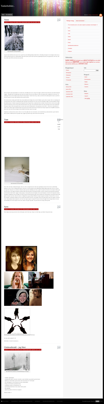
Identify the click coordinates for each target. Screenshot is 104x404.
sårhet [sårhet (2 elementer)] (73, 63)
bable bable (27, 22)
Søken (69, 36)
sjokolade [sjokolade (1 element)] (98, 62)
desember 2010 (69, 91)
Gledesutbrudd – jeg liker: (15, 347)
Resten (67, 70)
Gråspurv (70, 51)
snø (33, 22)
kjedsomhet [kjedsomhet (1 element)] (70, 62)
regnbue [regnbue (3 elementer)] (91, 62)
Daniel (86, 76)
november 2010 (69, 94)
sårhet (32, 122)
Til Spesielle (68, 79)
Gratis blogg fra (28, 401)
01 (58, 19)
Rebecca (86, 84)
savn (31, 209)
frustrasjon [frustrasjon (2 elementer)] (78, 60)
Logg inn (86, 95)
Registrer (86, 93)
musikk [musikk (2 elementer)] (84, 62)
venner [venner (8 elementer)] (81, 64)
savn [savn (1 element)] (95, 62)
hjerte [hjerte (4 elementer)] (92, 60)
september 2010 (69, 96)
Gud (31, 22)
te (37, 349)
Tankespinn (68, 75)
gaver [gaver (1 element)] (82, 60)
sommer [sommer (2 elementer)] (70, 63)
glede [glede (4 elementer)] (85, 60)
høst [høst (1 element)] (95, 60)
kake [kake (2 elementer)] (66, 62)
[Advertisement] (15, 74)
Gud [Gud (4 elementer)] (88, 60)
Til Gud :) (68, 77)
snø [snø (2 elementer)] (66, 63)
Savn (6, 207)
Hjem (3, 14)
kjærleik (28, 209)
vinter (39, 22)
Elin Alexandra (87, 79)
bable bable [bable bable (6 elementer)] (69, 60)
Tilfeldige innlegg (70, 20)
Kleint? (69, 39)
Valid (87, 98)
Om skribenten (9, 14)
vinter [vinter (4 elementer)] (86, 64)
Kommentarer (95, 14)
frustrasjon (29, 122)
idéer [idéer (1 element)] (97, 60)
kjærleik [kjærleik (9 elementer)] (76, 62)
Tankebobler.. (8, 6)
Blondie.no (37, 401)
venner (35, 122)
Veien (6, 20)
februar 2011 (68, 86)
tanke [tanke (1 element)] (76, 63)
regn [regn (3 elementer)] (87, 62)
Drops (69, 42)
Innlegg (89, 14)
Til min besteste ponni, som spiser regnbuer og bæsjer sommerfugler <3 (82, 24)
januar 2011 (68, 89)
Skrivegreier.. (68, 72)
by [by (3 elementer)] (74, 60)
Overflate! (70, 48)
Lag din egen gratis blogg (48, 401)
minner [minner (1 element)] (80, 62)
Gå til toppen (5, 401)
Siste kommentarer (80, 20)
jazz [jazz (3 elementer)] (99, 60)
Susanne (86, 86)
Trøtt (6, 120)
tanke (36, 22)
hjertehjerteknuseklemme (73, 45)
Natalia (86, 81)
